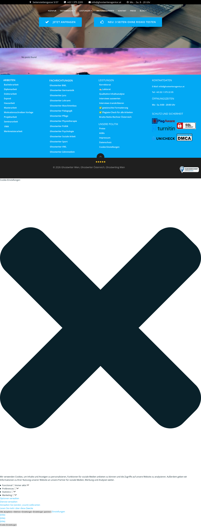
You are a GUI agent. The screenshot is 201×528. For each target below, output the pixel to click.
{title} (2, 516)
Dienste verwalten (8, 503)
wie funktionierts (105, 11)
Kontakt (122, 11)
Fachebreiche (68, 11)
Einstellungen (27, 513)
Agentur (52, 11)
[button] (100, 330)
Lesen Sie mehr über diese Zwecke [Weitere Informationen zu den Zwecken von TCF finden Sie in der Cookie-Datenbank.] (16, 509)
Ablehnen (17, 513)
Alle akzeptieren (6, 513)
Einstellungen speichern (42, 513)
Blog (143, 11)
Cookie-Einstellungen (8, 526)
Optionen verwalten (9, 500)
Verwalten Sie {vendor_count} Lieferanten (20, 506)
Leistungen (86, 11)
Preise (133, 11)
